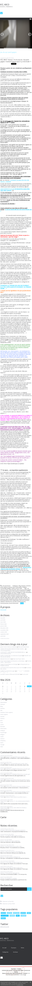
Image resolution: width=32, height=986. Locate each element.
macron (3, 913)
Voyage (2, 744)
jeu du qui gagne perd (6, 591)
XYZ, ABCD (4, 4)
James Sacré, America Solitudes (8, 647)
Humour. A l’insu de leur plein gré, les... (10, 873)
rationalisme (8, 597)
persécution (26, 599)
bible (9, 595)
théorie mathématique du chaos (8, 593)
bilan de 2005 (23, 597)
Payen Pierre (3, 801)
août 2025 (2, 636)
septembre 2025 (4, 634)
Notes (22, 947)
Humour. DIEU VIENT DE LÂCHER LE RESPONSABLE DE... (13, 808)
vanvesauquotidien (5, 650)
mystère (23, 593)
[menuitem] (4, 948)
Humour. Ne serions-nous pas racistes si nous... (18, 779)
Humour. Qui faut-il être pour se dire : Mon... (17, 757)
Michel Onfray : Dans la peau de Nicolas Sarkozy (15, 568)
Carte (3, 817)
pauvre (17, 591)
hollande (23, 915)
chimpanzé (11, 599)
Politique (24, 587)
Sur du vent (25, 674)
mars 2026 (3, 622)
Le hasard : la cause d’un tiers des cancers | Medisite (14, 180)
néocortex (16, 913)
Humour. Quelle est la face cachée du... (10, 841)
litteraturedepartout (24, 647)
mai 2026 (2, 618)
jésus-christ (9, 600)
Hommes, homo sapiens (6, 712)
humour (3, 918)
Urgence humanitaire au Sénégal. (9, 664)
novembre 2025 (4, 630)
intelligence (19, 592)
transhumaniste (4, 603)
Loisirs (2, 724)
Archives (15, 952)
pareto (2, 599)
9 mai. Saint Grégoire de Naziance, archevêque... (12, 661)
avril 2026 (2, 620)
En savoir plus (20, 984)
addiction (2, 601)
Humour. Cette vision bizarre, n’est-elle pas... (11, 851)
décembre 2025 (4, 628)
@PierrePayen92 (4, 927)
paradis (15, 601)
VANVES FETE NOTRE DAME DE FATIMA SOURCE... (12, 649)
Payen (2, 757)
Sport (1, 742)
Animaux (2, 704)
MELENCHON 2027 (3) (5, 659)
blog (25, 974)
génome (17, 597)
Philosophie (19, 587)
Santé (13, 588)
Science (17, 588)
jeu (4, 590)
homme (9, 596)
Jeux (14, 587)
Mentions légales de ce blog (17, 973)
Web (21, 588)
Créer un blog (13, 968)
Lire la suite (3, 609)
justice (16, 599)
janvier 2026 (3, 626)
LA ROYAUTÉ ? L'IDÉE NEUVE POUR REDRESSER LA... (13, 652)
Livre (1, 722)
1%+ (28, 597)
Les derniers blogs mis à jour (7, 970)
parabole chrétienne (16, 595)
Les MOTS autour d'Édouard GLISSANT (10, 674)
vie (28, 588)
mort (1, 590)
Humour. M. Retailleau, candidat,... (9, 878)
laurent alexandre (13, 603)
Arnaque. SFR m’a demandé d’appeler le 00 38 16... (13, 830)
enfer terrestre (12, 590)
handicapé (8, 592)
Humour (10, 587)
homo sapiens (4, 915)
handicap (2, 592)
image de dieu (19, 596)
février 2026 (3, 624)
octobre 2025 (3, 632)
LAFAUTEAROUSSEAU (5, 653)
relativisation (16, 600)
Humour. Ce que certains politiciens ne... (10, 857)
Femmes (23, 586)
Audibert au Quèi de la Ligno (7, 671)
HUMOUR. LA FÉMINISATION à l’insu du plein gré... (18, 769)
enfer (6, 590)
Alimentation (3, 702)
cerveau (14, 592)
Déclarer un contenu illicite (7, 973)
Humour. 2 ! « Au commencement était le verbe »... (15, 801)
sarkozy (9, 913)
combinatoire (3, 595)
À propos (13, 947)
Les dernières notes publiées (18, 970)
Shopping (2, 740)
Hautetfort (19, 968)
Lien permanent (5, 586)
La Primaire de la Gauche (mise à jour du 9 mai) (12, 667)
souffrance (22, 591)
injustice (21, 599)
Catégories (5, 952)
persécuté (3, 600)
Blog (20, 586)
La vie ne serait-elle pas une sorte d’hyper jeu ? (16, 210)
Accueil (4, 947)
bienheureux (9, 601)
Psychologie (3, 588)
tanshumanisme (21, 601)
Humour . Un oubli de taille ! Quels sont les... (11, 835)
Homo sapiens (4, 714)
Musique (2, 726)
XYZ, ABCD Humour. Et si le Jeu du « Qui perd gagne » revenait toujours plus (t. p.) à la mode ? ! (15, 61)
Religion (9, 588)
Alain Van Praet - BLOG (19, 659)
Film (1, 710)
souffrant (28, 591)
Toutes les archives (4, 638)
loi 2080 (6, 599)
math (24, 592)
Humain (2, 716)
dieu (18, 590)
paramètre (28, 592)
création (13, 596)
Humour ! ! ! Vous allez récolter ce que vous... (11, 862)
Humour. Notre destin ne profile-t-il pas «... (16, 797)
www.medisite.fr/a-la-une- (15, 189)
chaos (18, 593)
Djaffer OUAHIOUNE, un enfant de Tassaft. (11, 655)
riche (13, 591)
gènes (13, 597)
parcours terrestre (24, 600)
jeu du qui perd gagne (25, 590)
